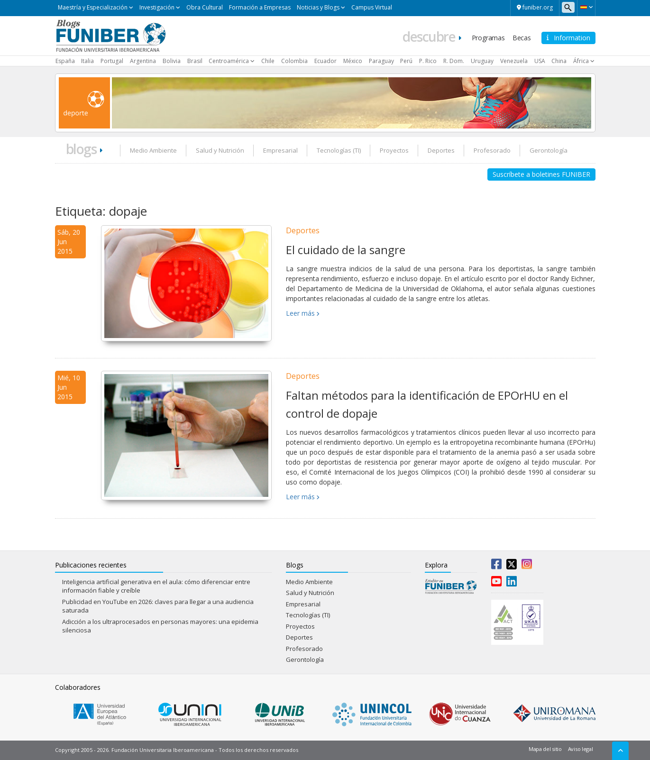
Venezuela (514, 61)
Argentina (143, 61)
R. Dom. (453, 61)
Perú (406, 61)
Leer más (300, 313)
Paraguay (381, 61)
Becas (522, 37)
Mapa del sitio (545, 748)
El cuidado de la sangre (345, 249)
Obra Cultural (204, 7)
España (65, 61)
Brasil (194, 61)
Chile (268, 61)
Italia (87, 61)
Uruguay (482, 61)
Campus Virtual (371, 7)
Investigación (156, 7)
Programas (488, 37)
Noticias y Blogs (318, 7)
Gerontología (549, 150)
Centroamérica (229, 61)
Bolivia (172, 61)
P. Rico (428, 61)
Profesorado (492, 150)
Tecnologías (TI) (339, 150)
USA (539, 61)
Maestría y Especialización (93, 7)
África (581, 61)
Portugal (112, 61)
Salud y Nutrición (220, 150)
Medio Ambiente (153, 150)
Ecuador (325, 61)
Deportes (441, 150)
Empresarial (280, 150)
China (559, 61)
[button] (586, 7)
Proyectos (394, 150)
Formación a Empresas (260, 7)
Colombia (294, 61)
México (352, 61)
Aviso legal (580, 748)
